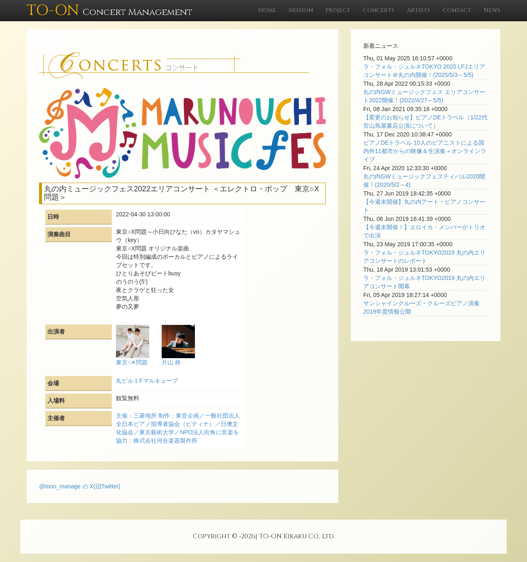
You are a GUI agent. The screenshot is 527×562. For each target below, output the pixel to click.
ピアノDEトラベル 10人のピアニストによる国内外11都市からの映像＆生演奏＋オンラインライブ (424, 151)
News (492, 10)
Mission (300, 10)
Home (267, 10)
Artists (418, 10)
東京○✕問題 (132, 362)
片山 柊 (171, 362)
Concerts (378, 10)
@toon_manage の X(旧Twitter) (80, 486)
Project (337, 10)
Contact (457, 10)
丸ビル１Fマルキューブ (147, 380)
